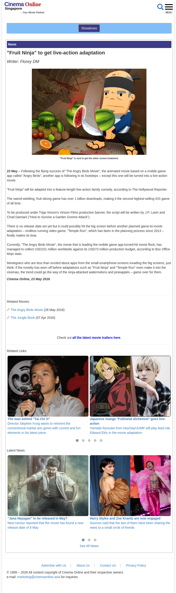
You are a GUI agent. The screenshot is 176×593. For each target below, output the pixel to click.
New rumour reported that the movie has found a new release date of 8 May (48, 492)
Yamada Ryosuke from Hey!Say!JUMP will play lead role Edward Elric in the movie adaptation (130, 395)
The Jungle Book (23, 317)
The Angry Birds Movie (27, 310)
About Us (83, 565)
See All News (89, 546)
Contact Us (108, 565)
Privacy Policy (136, 565)
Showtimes (89, 28)
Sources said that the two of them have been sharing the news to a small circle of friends (130, 492)
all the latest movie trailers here (96, 337)
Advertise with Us (53, 565)
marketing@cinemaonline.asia (38, 577)
